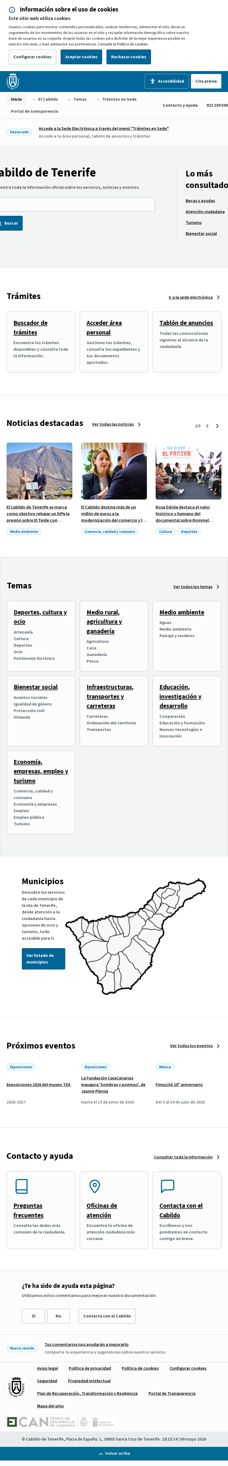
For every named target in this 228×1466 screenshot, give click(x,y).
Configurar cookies (32, 57)
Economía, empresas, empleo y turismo (41, 771)
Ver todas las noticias (113, 424)
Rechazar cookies (128, 57)
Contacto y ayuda (180, 105)
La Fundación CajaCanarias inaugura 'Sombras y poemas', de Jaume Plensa (113, 1084)
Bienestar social (36, 687)
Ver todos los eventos (191, 1046)
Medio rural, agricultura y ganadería (104, 622)
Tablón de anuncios (186, 322)
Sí (33, 1316)
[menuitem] (16, 99)
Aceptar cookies (81, 57)
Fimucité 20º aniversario (179, 1085)
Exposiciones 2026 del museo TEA (38, 1085)
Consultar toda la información (183, 1157)
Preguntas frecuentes (28, 1210)
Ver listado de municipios (40, 959)
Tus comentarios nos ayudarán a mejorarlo (87, 1345)
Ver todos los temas (192, 587)
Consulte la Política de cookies (123, 44)
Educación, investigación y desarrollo (180, 696)
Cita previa (206, 81)
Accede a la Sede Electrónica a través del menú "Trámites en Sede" (104, 129)
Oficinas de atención (102, 1210)
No (58, 1316)
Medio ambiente (181, 612)
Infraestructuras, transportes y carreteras (110, 696)
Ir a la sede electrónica (191, 297)
